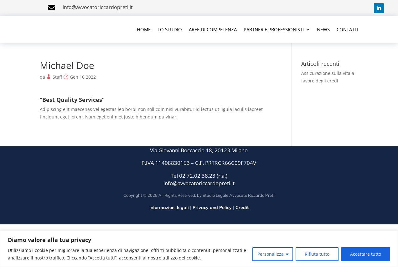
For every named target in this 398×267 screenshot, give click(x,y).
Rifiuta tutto (317, 254)
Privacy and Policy (212, 207)
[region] (199, 248)
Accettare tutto (365, 254)
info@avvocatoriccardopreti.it (98, 7)
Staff (57, 77)
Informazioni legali (169, 207)
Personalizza (270, 254)
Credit (242, 207)
